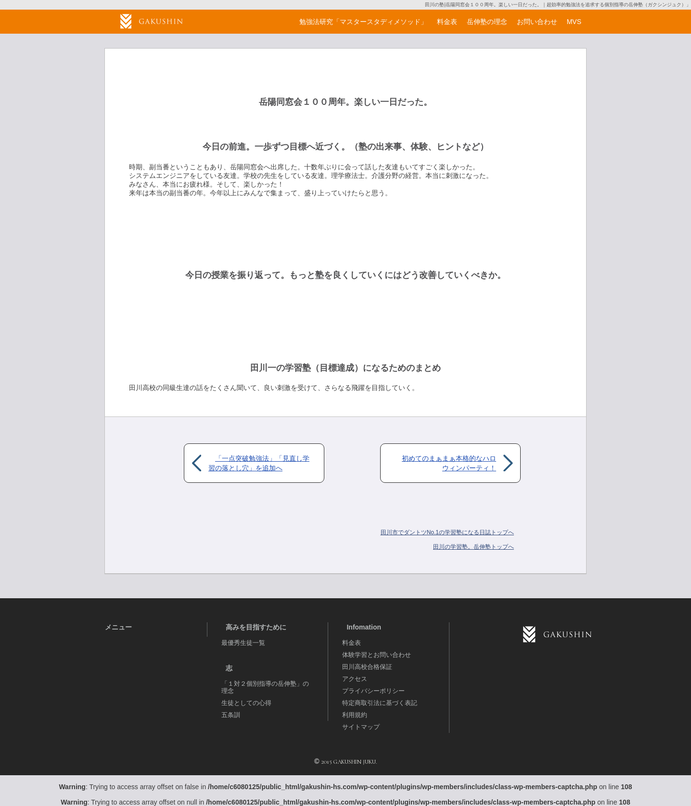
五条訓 (230, 714)
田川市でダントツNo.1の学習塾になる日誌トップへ (447, 532)
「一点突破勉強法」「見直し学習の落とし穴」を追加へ (258, 463)
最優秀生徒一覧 (243, 642)
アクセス (354, 678)
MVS (574, 21)
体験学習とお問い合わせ (376, 654)
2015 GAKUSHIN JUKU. (349, 761)
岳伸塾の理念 (487, 21)
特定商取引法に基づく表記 (379, 702)
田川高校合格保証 (367, 666)
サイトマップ (361, 726)
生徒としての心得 (246, 702)
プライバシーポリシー (373, 690)
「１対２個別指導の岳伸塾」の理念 (265, 687)
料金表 (351, 642)
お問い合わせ (537, 21)
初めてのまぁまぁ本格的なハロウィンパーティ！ (449, 463)
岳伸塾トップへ (473, 546)
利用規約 (354, 714)
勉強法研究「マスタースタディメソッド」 (363, 21)
